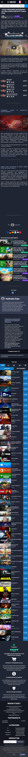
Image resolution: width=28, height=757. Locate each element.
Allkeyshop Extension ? (14, 718)
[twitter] (15, 295)
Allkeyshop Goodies (20, 738)
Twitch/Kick (5, 724)
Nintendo (8, 737)
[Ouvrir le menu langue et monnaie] (20, 2)
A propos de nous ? (14, 711)
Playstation (8, 735)
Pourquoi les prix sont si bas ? (14, 712)
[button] (25, 2)
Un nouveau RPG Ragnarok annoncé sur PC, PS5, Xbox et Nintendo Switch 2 (20, 280)
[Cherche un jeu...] (14, 6)
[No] (26, 751)
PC (8, 731)
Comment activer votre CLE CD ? (14, 715)
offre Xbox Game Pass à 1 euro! (14, 158)
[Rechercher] (26, 6)
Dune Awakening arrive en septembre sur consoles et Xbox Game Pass (20, 259)
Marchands (5, 725)
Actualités (17, 16)
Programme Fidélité (20, 731)
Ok (14, 754)
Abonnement (24, 248)
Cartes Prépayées (20, 732)
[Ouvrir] (2, 2)
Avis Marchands (20, 735)
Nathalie (17, 228)
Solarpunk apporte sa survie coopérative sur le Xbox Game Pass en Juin (20, 273)
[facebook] (12, 295)
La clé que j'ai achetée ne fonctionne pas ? (14, 713)
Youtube (23, 724)
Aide (22, 754)
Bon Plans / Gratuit (20, 734)
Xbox (8, 733)
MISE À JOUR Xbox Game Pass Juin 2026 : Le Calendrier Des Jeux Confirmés (20, 252)
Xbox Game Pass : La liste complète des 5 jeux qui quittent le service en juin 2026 (20, 266)
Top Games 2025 (20, 737)
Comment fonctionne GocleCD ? (14, 709)
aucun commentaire (19, 17)
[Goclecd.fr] (11, 2)
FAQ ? (14, 716)
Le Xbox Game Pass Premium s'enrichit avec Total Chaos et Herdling (19, 245)
